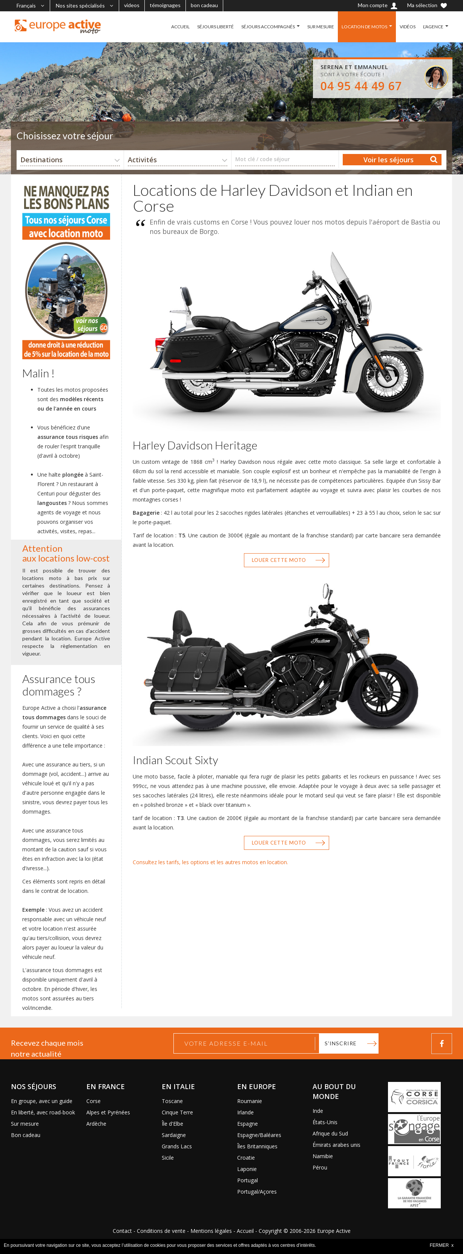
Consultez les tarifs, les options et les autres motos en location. (210, 862)
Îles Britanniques (257, 1146)
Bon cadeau (25, 1135)
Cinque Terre (177, 1112)
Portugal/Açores (257, 1191)
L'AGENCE (433, 26)
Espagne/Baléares (259, 1135)
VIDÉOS (407, 26)
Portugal (247, 1180)
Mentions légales (211, 1230)
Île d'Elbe (172, 1123)
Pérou (320, 1167)
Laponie (247, 1168)
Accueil (245, 1230)
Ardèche (96, 1123)
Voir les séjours (388, 159)
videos (132, 5)
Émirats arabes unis (336, 1144)
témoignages (165, 5)
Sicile (168, 1157)
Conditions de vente (161, 1230)
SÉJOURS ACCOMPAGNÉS (268, 26)
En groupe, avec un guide (41, 1101)
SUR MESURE (320, 26)
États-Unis (325, 1122)
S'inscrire (341, 1043)
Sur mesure (25, 1123)
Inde (318, 1110)
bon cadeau (204, 5)
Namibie (323, 1156)
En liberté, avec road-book (43, 1112)
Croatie (246, 1157)
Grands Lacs (177, 1146)
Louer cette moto (279, 560)
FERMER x (442, 1245)
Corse (93, 1101)
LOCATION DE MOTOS (364, 26)
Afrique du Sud (330, 1133)
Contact (122, 1230)
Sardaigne (174, 1135)
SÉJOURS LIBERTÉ (215, 26)
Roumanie (249, 1101)
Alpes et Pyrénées (108, 1112)
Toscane (172, 1101)
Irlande (245, 1112)
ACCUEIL (180, 26)
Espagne (247, 1123)
